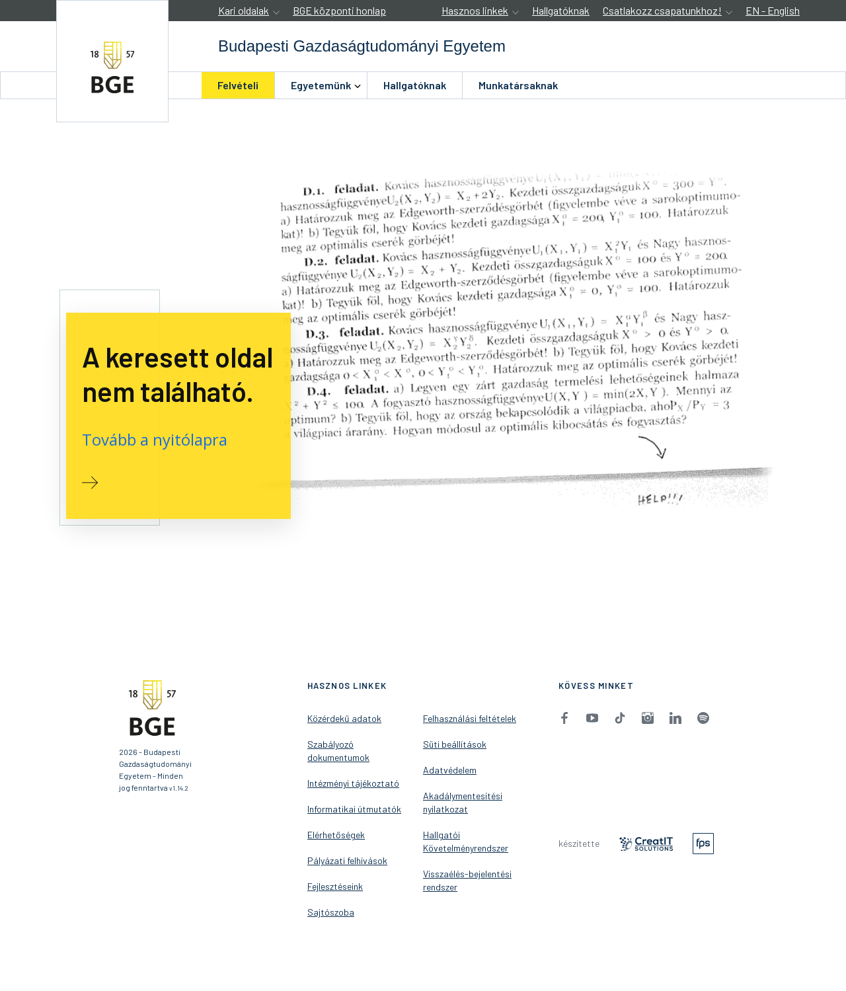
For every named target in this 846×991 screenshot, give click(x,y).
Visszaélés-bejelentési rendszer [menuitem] (467, 880)
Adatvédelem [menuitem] (450, 769)
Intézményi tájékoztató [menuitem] (353, 783)
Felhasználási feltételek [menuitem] (469, 718)
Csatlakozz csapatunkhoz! (662, 10)
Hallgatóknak (561, 10)
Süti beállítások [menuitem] (454, 744)
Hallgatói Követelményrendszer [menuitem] (465, 841)
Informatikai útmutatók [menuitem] (354, 808)
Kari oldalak (243, 10)
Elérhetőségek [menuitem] (336, 834)
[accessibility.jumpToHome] (112, 61)
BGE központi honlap (339, 10)
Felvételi (237, 85)
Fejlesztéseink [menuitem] (335, 886)
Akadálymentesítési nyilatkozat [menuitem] (462, 802)
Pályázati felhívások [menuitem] (347, 860)
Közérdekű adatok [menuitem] (344, 718)
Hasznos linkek (475, 10)
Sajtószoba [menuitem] (330, 912)
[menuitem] (238, 85)
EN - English (773, 10)
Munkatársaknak (518, 85)
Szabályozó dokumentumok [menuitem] (338, 750)
